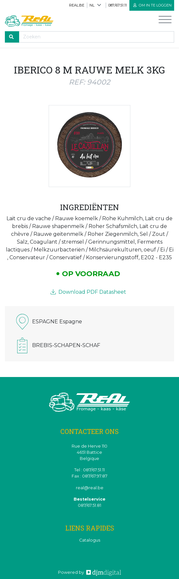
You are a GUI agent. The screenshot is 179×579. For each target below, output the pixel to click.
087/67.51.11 (117, 5)
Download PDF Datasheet (88, 292)
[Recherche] (96, 37)
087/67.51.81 (89, 505)
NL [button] (92, 5)
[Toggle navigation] (165, 21)
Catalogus (89, 540)
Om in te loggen (152, 5)
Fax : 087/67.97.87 (89, 476)
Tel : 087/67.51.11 (89, 469)
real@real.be (89, 487)
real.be (76, 5)
